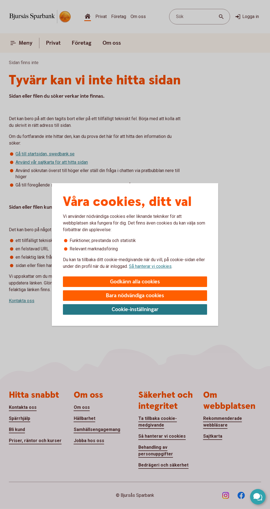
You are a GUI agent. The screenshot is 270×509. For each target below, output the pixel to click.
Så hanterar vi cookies (150, 266)
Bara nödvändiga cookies (135, 295)
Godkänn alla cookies (135, 281)
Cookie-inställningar (135, 309)
